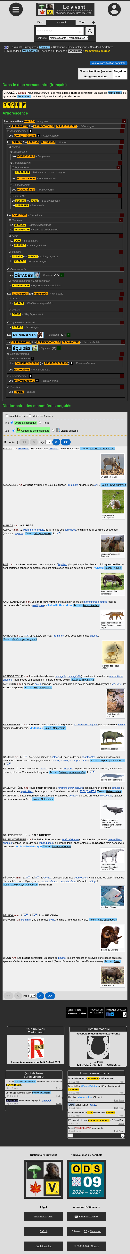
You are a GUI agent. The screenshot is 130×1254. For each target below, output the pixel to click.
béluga (66, 760)
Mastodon (95, 1230)
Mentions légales (43, 1215)
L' (39, 172)
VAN (90, 1111)
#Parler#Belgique (90, 1086)
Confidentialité (44, 1245)
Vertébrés (107, 47)
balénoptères (75, 787)
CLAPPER (74, 1089)
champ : (45, 885)
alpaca (19, 533)
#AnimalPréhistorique (59, 605)
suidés (122, 724)
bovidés (53, 448)
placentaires (24, 96)
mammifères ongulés (95, 601)
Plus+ (58, 1088)
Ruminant (23, 448)
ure (113, 684)
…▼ (58, 533)
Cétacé (47, 877)
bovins (62, 957)
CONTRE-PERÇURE (98, 1119)
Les (26, 121)
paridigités (38, 605)
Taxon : (98, 448)
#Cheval (99, 567)
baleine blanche (49, 881)
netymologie (12, 1100)
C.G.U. (43, 1230)
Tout (116, 1100)
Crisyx (72, 1104)
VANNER (110, 1111)
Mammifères (30, 50)
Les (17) (34, 275)
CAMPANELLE (13, 1084)
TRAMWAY (93, 1078)
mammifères (115, 92)
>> (66, 442)
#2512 (93, 1104)
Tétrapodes (13, 50)
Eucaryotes (30, 47)
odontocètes (88, 757)
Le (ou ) (36, 201)
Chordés (95, 47)
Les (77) (36, 335)
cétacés (116, 787)
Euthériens (59, 50)
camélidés (70, 529)
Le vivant (16, 47)
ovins (52, 919)
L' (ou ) (34, 256)
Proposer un (96, 1011)
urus (119, 684)
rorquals (68, 768)
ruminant (73, 484)
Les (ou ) (35, 293)
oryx (96, 484)
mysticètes (26, 791)
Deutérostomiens (77, 47)
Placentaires (75, 50)
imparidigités (45, 842)
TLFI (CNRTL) (88, 791)
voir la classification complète (109, 63)
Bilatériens (59, 47)
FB (85, 1230)
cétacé (55, 757)
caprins (94, 635)
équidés (62, 564)
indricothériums (70, 839)
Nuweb (95, 1245)
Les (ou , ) (50, 126)
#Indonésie (36, 728)
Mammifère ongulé (33, 529)
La (28, 261)
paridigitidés (74, 676)
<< (24, 442)
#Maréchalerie (85, 1097)
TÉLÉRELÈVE (83, 1127)
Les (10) (31, 348)
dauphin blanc (80, 760)
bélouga (57, 760)
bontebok (46, 1100)
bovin (38, 684)
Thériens (45, 50)
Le (28, 205)
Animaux (45, 47)
